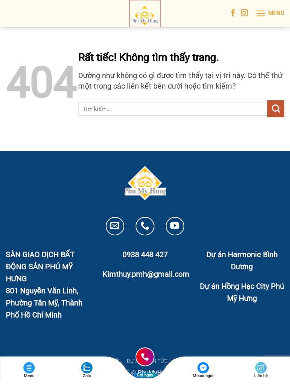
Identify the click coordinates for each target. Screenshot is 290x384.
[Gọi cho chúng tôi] (145, 226)
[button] (270, 13)
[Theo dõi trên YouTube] (175, 226)
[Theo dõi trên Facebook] (233, 13)
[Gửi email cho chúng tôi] (115, 226)
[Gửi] (275, 108)
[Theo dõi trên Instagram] (244, 13)
